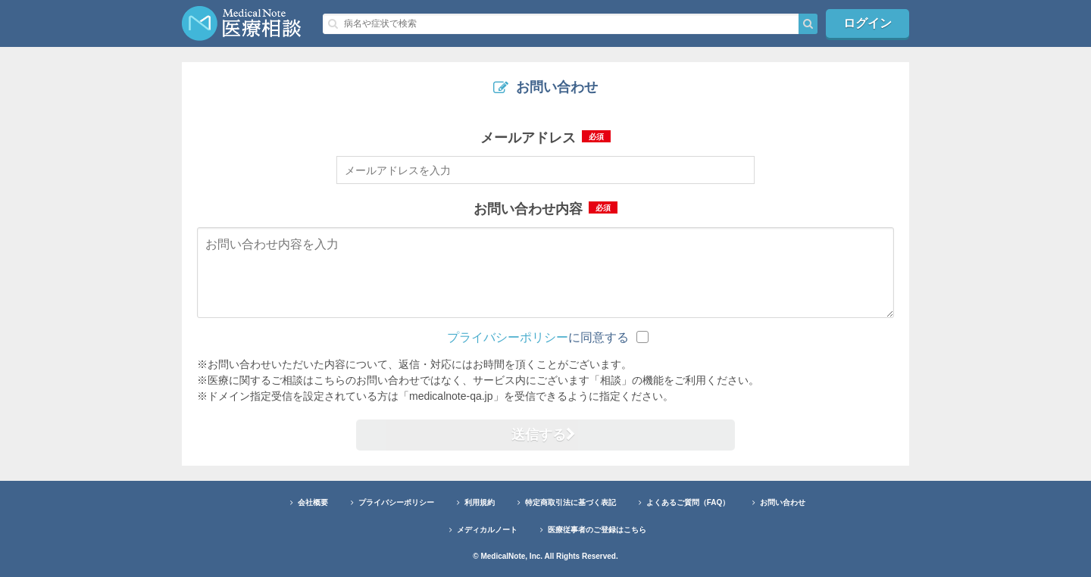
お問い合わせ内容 (545, 209)
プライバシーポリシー (507, 337)
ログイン (867, 23)
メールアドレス (545, 137)
